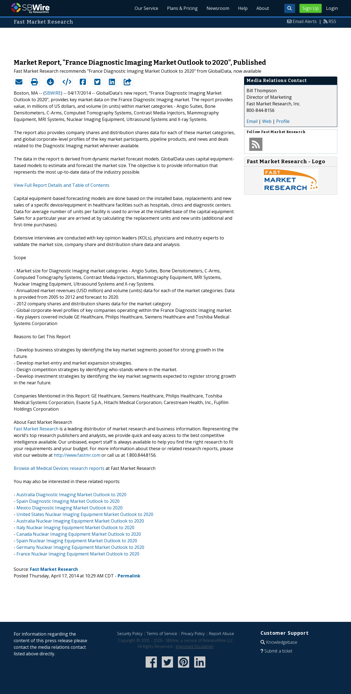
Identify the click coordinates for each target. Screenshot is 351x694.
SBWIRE (53, 93)
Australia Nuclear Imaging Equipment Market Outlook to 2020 (80, 521)
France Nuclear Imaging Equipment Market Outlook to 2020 (77, 554)
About (262, 8)
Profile (283, 121)
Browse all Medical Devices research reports (59, 468)
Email (252, 121)
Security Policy (130, 633)
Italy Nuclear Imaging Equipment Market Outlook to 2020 (75, 527)
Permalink (129, 576)
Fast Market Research (36, 429)
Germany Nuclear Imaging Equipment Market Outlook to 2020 (80, 547)
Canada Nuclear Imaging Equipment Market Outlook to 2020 (78, 534)
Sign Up (310, 8)
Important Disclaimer (195, 646)
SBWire (30, 8)
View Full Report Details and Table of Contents (61, 185)
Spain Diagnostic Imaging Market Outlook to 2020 (68, 501)
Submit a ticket (278, 651)
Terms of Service (162, 633)
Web (266, 121)
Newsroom (217, 8)
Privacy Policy (193, 633)
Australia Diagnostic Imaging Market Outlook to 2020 (71, 495)
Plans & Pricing (182, 8)
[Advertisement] (175, 40)
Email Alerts (305, 21)
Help (243, 8)
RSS (332, 21)
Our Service (146, 8)
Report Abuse (221, 633)
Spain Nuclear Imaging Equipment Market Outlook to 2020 (76, 541)
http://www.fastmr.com (77, 455)
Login (332, 8)
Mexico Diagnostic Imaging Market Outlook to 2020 (69, 508)
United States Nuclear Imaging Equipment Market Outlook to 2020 (84, 514)
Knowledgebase (281, 642)
